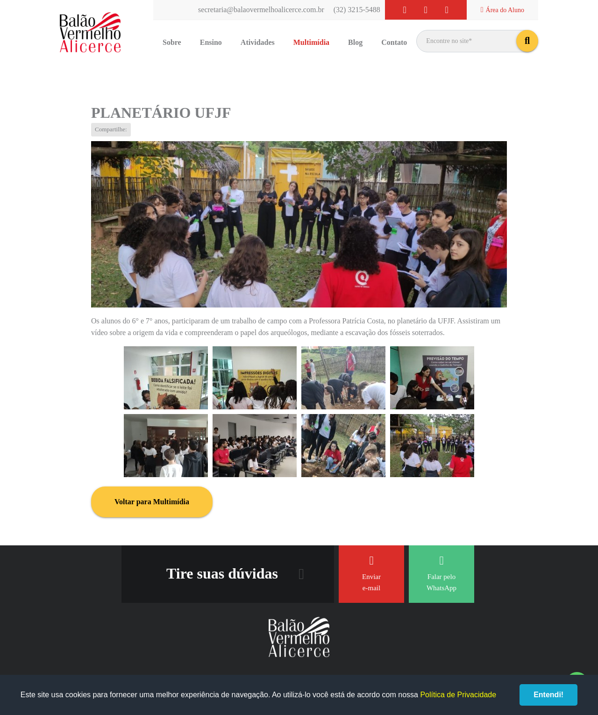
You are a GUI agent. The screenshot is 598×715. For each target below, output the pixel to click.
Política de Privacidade (458, 695)
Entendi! (548, 695)
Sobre (172, 42)
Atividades (258, 42)
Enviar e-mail (371, 573)
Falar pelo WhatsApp (441, 573)
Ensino (211, 42)
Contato (394, 42)
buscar (527, 41)
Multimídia (311, 42)
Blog (355, 42)
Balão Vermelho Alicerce (90, 32)
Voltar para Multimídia (151, 502)
